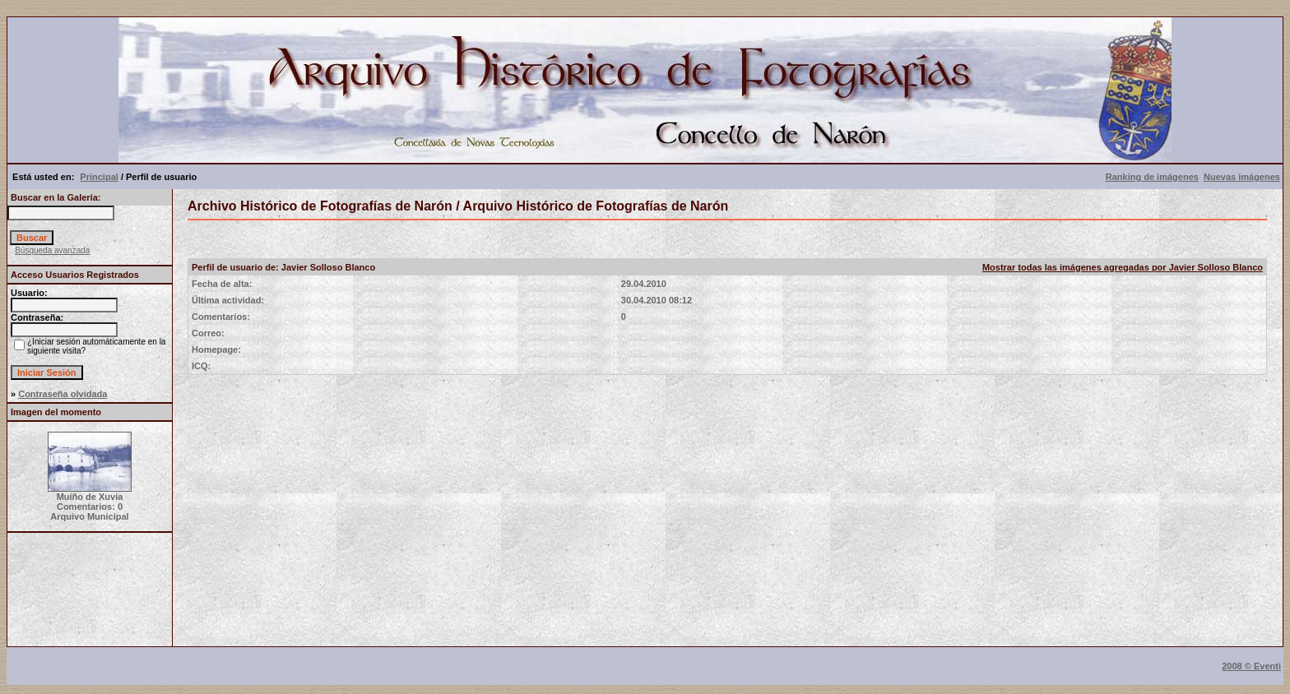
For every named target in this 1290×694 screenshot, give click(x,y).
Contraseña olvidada (62, 394)
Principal (99, 177)
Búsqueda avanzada (52, 250)
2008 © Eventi (1251, 666)
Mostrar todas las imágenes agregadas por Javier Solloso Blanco (1122, 267)
